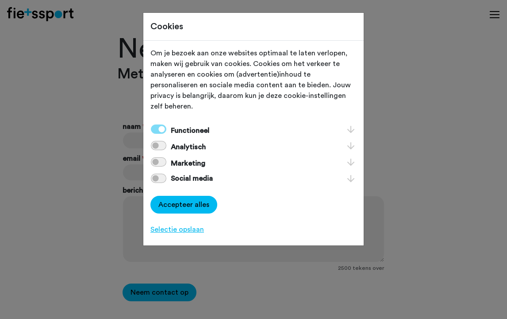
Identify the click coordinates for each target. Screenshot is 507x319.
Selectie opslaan (177, 229)
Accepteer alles (183, 204)
